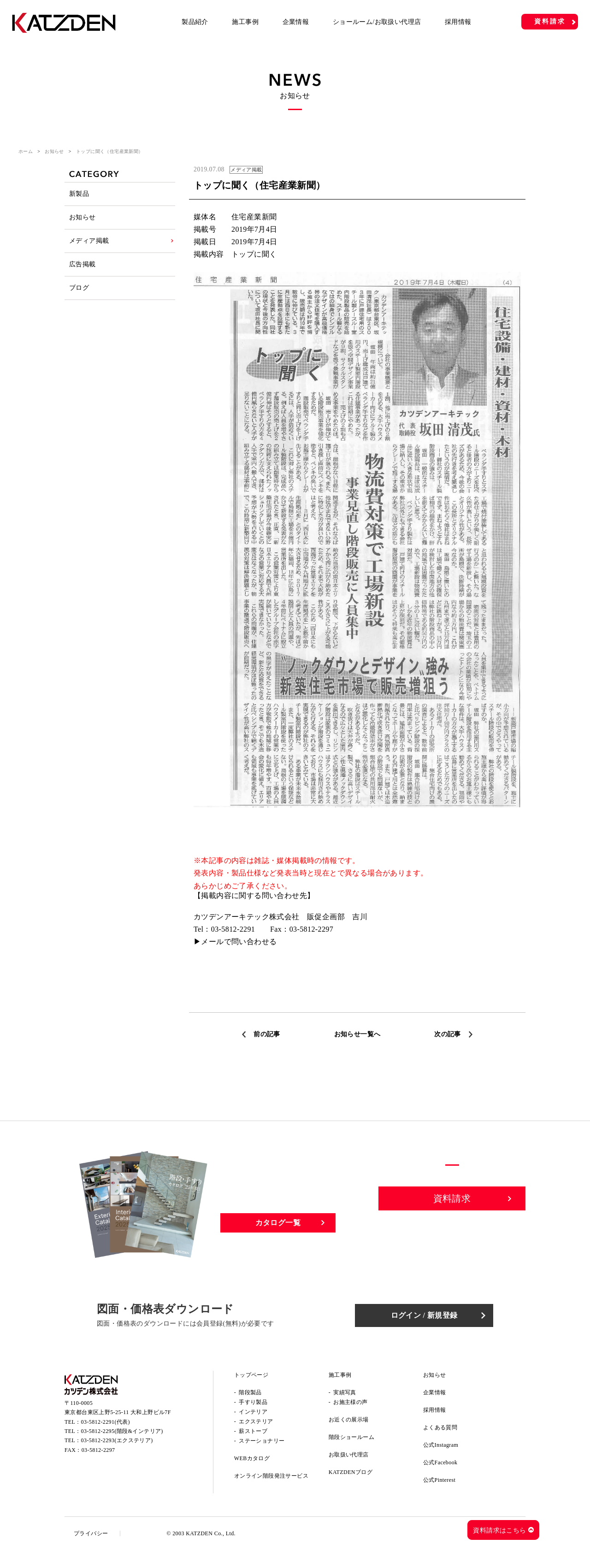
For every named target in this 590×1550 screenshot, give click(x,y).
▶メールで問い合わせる (235, 941)
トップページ (251, 1375)
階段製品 (250, 1392)
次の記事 (447, 1034)
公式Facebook (440, 1462)
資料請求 (549, 21)
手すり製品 (253, 1402)
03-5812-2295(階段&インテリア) (122, 1431)
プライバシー (91, 1533)
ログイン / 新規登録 (424, 1315)
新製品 (79, 193)
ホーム (25, 151)
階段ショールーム (351, 1437)
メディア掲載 (89, 240)
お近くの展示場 (349, 1419)
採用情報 (458, 21)
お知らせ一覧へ (357, 1034)
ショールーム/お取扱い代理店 (377, 21)
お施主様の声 (350, 1402)
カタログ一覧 (278, 1223)
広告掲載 (82, 264)
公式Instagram (440, 1445)
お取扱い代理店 (349, 1454)
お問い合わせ (452, 1230)
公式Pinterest (439, 1480)
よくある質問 (440, 1427)
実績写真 (344, 1392)
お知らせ (54, 151)
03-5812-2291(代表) (105, 1422)
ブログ (79, 287)
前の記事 (267, 1034)
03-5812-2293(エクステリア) (117, 1440)
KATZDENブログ (350, 1472)
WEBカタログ (252, 1458)
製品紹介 (195, 21)
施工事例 (245, 21)
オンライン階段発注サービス (271, 1476)
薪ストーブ (253, 1431)
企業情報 (296, 21)
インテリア (253, 1412)
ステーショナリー (261, 1441)
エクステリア (256, 1421)
